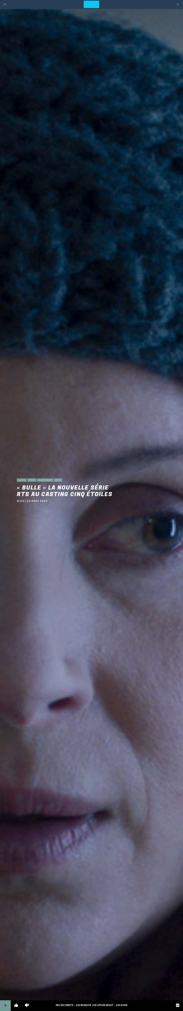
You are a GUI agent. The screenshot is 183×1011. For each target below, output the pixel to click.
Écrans (31, 480)
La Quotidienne (45, 480)
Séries (58, 480)
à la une (22, 480)
